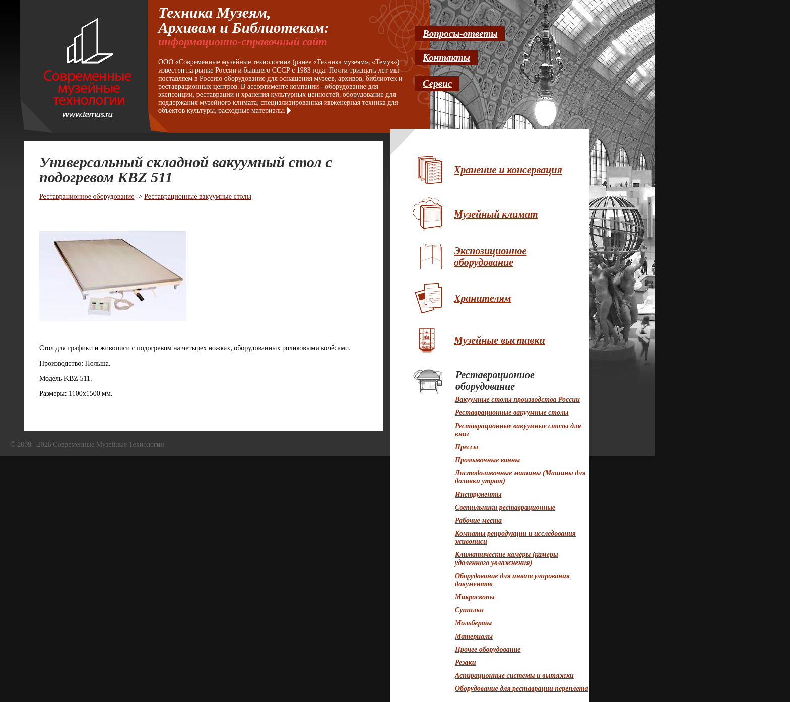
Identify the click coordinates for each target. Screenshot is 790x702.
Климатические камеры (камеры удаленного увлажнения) (506, 559)
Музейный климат (496, 214)
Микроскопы (475, 597)
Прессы (466, 447)
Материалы (474, 636)
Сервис (437, 83)
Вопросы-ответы (460, 33)
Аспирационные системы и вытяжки (514, 675)
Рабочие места (478, 520)
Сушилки (469, 610)
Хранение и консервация (508, 169)
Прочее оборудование (487, 649)
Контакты (446, 57)
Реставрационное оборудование (87, 196)
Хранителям (482, 298)
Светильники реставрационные (505, 507)
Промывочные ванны (487, 460)
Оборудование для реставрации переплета (521, 688)
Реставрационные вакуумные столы (197, 196)
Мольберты (473, 623)
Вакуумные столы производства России (517, 399)
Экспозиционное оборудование (490, 256)
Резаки (465, 662)
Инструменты (478, 494)
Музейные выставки (499, 340)
